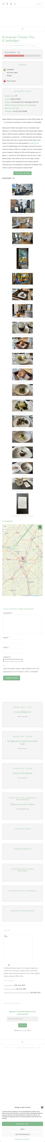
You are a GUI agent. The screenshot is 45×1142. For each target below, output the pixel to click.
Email (6, 647)
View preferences (22, 1134)
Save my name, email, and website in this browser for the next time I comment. (21, 670)
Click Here (15, 108)
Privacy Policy (26, 1139)
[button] (42, 1107)
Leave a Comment (31, 45)
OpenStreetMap (35, 595)
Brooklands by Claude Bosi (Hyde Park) (22, 742)
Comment (8, 613)
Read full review (22, 173)
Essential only (23, 1124)
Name (6, 638)
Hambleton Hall (33, 143)
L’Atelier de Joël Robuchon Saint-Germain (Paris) (17, 1084)
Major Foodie (22, 16)
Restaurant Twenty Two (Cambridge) (23, 105)
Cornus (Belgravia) (22, 711)
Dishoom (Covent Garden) (22, 804)
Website (7, 657)
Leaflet (27, 595)
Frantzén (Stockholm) (22, 773)
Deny (23, 1129)
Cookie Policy (17, 1139)
